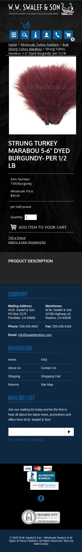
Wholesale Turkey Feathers (40, 44)
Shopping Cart (51, 376)
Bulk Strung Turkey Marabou (38, 46)
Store (66, 540)
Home (12, 44)
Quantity (16, 217)
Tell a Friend (17, 238)
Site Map (47, 384)
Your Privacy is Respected (26, 440)
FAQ (44, 359)
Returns (13, 384)
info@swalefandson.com (35, 335)
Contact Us (48, 368)
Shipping (14, 376)
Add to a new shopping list (27, 242)
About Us (14, 368)
